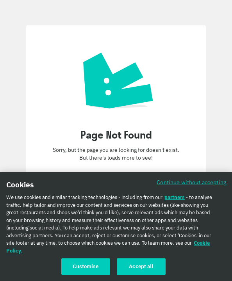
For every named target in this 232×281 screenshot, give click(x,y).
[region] (116, 226)
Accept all (141, 266)
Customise (85, 266)
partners (174, 197)
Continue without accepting (191, 182)
